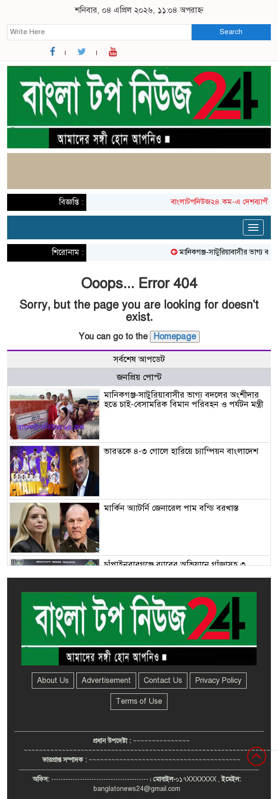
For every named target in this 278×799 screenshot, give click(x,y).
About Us (53, 680)
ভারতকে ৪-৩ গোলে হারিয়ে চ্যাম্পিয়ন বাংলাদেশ (181, 451)
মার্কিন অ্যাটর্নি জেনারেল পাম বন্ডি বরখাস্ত (171, 508)
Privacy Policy (218, 680)
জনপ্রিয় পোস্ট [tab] (139, 377)
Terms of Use (139, 701)
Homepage (175, 336)
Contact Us (163, 680)
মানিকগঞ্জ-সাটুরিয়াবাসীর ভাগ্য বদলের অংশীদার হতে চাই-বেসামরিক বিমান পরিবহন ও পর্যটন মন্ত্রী (183, 399)
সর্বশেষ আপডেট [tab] (139, 359)
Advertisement (106, 680)
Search (231, 31)
